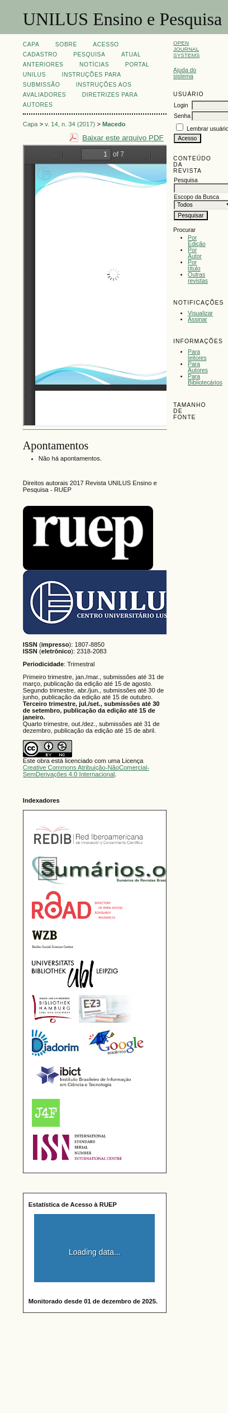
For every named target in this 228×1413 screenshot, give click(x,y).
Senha (182, 116)
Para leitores (197, 355)
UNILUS (34, 75)
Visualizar (200, 313)
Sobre (66, 44)
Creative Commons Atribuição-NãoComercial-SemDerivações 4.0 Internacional (86, 770)
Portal (137, 64)
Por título (194, 265)
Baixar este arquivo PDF (123, 138)
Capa (31, 44)
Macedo (114, 124)
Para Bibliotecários (205, 379)
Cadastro (40, 54)
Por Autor (195, 253)
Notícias (94, 64)
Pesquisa (89, 54)
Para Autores (198, 367)
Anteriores (43, 64)
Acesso (105, 44)
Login (181, 105)
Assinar (197, 319)
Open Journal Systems (186, 49)
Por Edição (197, 241)
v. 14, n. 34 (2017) (70, 124)
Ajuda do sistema (184, 73)
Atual (131, 54)
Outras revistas (198, 278)
